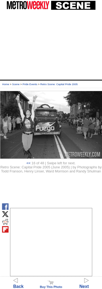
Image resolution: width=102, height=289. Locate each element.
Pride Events (30, 84)
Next (84, 284)
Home (5, 84)
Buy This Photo (51, 285)
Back (18, 284)
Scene (16, 84)
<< (28, 163)
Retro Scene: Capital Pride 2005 (59, 84)
